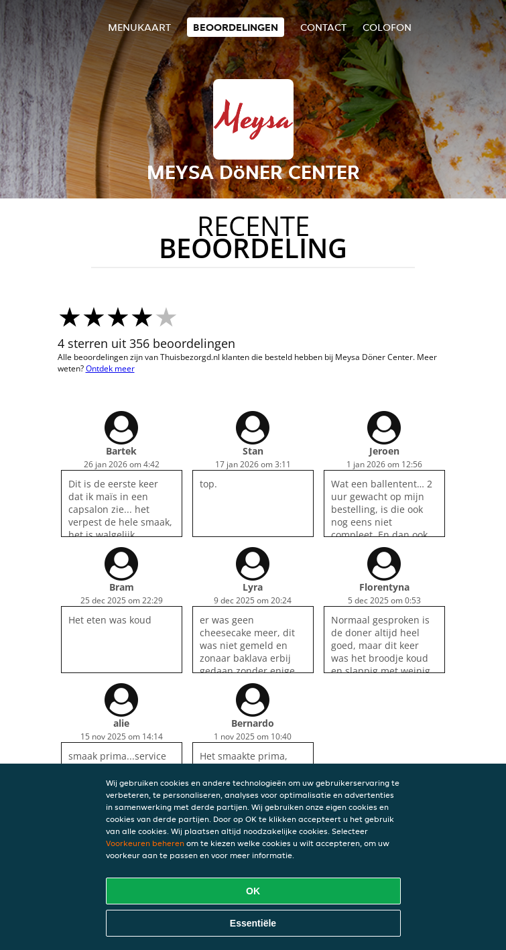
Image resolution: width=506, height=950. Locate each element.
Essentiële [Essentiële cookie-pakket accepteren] (253, 923)
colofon (387, 27)
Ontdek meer (110, 368)
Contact (323, 27)
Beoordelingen (235, 27)
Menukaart (139, 27)
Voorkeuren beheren (145, 843)
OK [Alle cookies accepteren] (253, 891)
